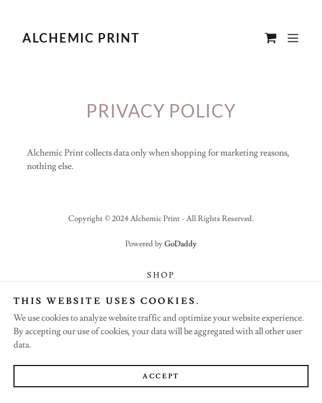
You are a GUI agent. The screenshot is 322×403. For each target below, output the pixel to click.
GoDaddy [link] (180, 244)
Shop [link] (161, 275)
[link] (80, 39)
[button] (293, 38)
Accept (161, 376)
